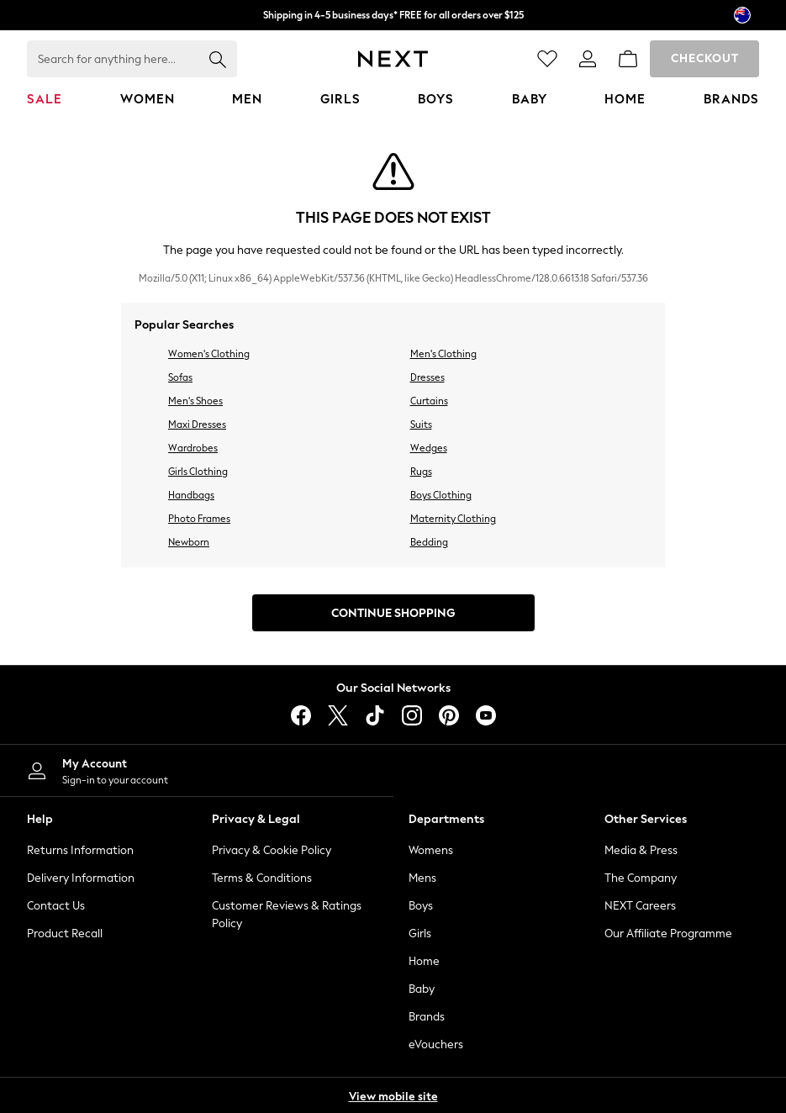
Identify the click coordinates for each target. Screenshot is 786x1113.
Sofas (180, 377)
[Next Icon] (393, 58)
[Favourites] (547, 58)
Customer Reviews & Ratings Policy (286, 915)
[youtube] (485, 715)
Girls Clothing (198, 471)
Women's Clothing (209, 354)
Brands (427, 1017)
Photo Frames (199, 519)
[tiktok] (374, 715)
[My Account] (196, 770)
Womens (431, 850)
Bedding (429, 542)
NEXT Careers (640, 906)
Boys (421, 906)
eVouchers (436, 1044)
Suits (421, 424)
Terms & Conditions (262, 878)
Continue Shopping (393, 613)
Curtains (429, 401)
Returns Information (80, 850)
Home (424, 961)
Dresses (427, 377)
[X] (337, 715)
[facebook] (300, 715)
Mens (422, 878)
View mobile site (393, 1096)
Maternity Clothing (453, 519)
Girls (420, 933)
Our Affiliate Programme (668, 933)
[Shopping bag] (627, 58)
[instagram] (411, 715)
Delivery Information (81, 878)
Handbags (191, 495)
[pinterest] (448, 715)
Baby (422, 989)
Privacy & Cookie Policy (271, 850)
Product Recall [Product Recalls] (65, 933)
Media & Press (641, 850)
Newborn (188, 542)
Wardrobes (193, 448)
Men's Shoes (195, 401)
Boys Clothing (441, 495)
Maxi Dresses (197, 424)
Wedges (428, 448)
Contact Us (56, 906)
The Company (640, 878)
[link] (587, 58)
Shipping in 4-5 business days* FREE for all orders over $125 (393, 15)
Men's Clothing (443, 354)
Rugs (421, 471)
